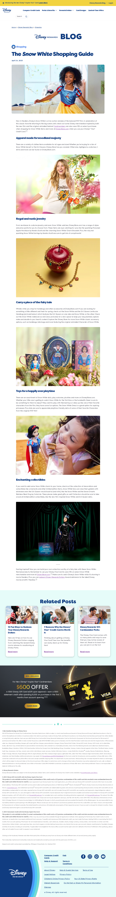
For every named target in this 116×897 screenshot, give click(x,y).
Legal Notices (49, 874)
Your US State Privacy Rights (85, 879)
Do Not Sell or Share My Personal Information (82, 883)
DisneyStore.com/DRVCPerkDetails (52, 756)
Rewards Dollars (65, 10)
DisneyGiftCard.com (35, 795)
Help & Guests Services (69, 870)
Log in (111, 3)
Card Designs (81, 10)
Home (14, 27)
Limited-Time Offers (96, 10)
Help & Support (51, 861)
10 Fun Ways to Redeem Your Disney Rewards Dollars (20, 630)
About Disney (49, 870)
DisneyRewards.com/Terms (89, 772)
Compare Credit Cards (31, 10)
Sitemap (47, 887)
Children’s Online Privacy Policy (57, 879)
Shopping (38, 27)
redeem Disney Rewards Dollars (52, 577)
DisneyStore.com (62, 129)
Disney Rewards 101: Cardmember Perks (90, 628)
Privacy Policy (65, 874)
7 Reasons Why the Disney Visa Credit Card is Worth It (57, 630)
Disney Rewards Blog (97, 3)
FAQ (64, 855)
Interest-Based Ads (51, 883)
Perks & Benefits (48, 10)
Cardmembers (59, 126)
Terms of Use (88, 870)
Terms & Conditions (67, 862)
